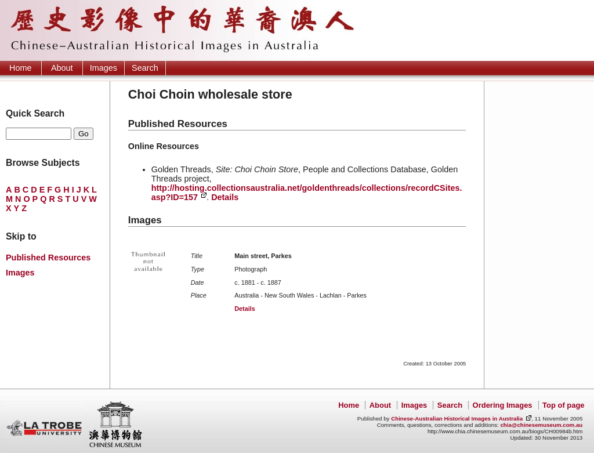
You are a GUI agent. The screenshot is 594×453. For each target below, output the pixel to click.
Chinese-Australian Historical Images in (457, 418)
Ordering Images (503, 405)
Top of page (563, 405)
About (62, 68)
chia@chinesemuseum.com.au (541, 425)
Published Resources (48, 257)
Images (103, 68)
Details (224, 197)
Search (145, 68)
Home (20, 68)
